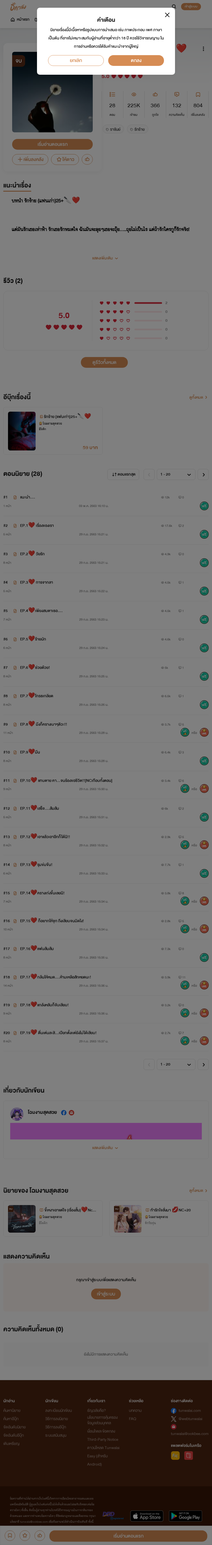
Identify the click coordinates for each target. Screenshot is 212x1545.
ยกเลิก (76, 61)
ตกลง (136, 61)
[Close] (167, 15)
